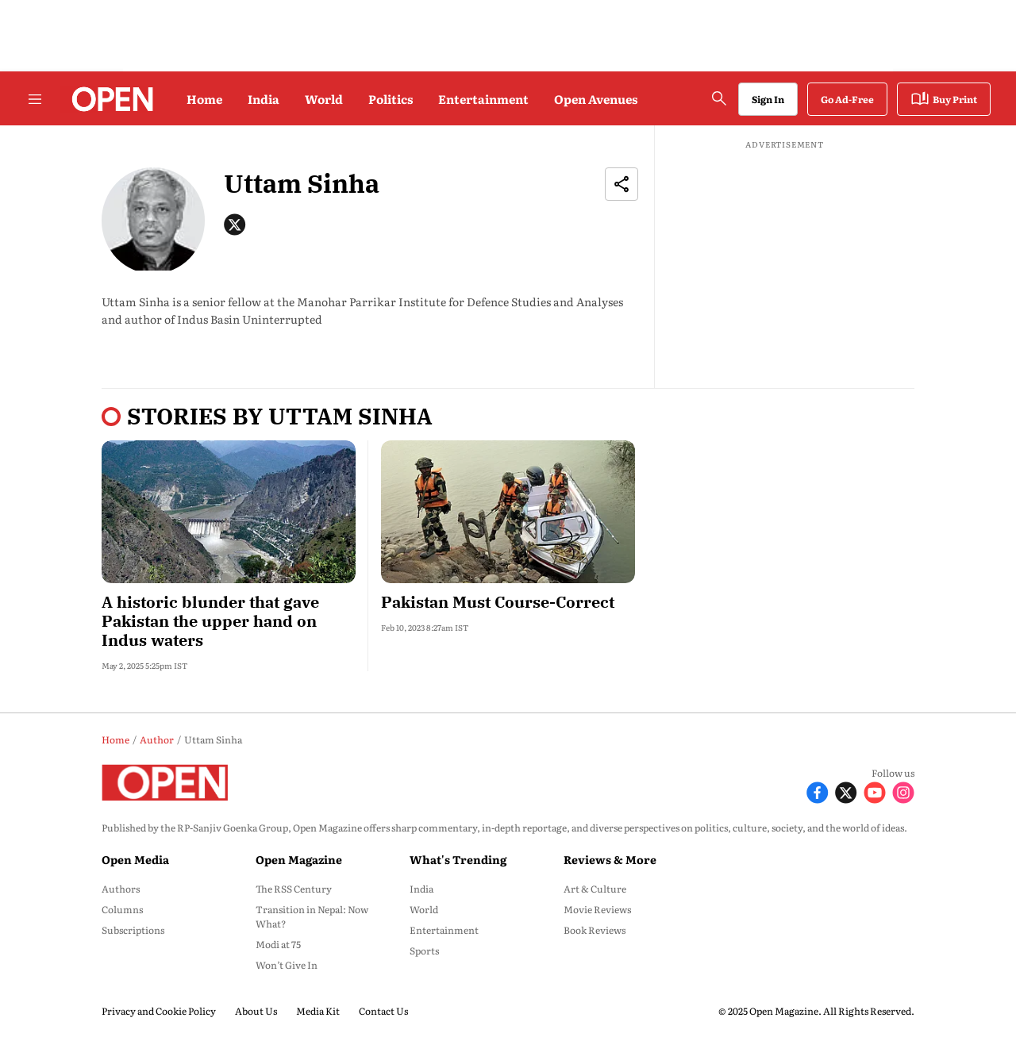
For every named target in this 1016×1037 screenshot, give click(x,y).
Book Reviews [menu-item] (594, 930)
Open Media (135, 859)
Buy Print (943, 99)
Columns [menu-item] (122, 909)
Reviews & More (610, 859)
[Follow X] (846, 791)
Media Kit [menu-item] (318, 1011)
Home (204, 99)
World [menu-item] (424, 909)
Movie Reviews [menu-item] (597, 909)
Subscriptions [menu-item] (133, 930)
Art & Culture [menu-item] (595, 888)
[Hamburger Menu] (34, 99)
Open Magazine (299, 859)
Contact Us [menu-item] (383, 1011)
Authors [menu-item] (121, 888)
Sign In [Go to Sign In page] (768, 99)
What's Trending (458, 859)
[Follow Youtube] (875, 791)
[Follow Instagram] (903, 791)
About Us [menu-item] (256, 1011)
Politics (390, 99)
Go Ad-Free (847, 99)
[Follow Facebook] (817, 791)
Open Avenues (595, 99)
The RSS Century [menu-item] (294, 888)
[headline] (229, 621)
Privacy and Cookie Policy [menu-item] (159, 1011)
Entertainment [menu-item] (444, 930)
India (263, 99)
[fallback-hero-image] (229, 511)
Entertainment (483, 99)
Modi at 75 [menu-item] (278, 944)
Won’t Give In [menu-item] (287, 965)
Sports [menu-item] (424, 950)
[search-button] (719, 98)
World (324, 99)
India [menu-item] (421, 888)
